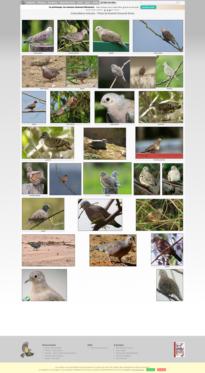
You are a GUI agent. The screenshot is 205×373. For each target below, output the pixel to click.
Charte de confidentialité (127, 353)
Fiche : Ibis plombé (53, 347)
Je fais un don (148, 7)
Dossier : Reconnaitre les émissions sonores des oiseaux (60, 354)
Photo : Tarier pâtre (53, 350)
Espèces (30, 2)
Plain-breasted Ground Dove (115, 13)
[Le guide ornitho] (179, 349)
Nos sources (121, 358)
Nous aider (121, 350)
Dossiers (52, 2)
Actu (80, 2)
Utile (95, 2)
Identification (67, 2)
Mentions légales (123, 355)
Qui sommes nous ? (124, 347)
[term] (157, 2)
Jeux (87, 2)
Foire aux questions (99, 347)
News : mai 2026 (52, 358)
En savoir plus (138, 369)
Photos (41, 2)
